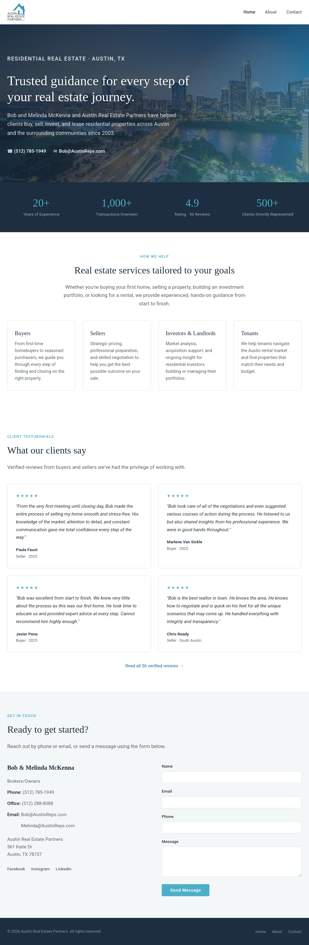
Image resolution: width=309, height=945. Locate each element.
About (271, 12)
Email (167, 791)
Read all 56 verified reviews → (154, 666)
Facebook (16, 868)
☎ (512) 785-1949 (26, 151)
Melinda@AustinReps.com (48, 825)
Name (167, 766)
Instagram (40, 868)
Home (249, 12)
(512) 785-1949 (38, 792)
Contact (294, 12)
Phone (168, 816)
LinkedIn (64, 868)
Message (170, 841)
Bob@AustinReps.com (44, 814)
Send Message (185, 890)
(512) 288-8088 (37, 803)
